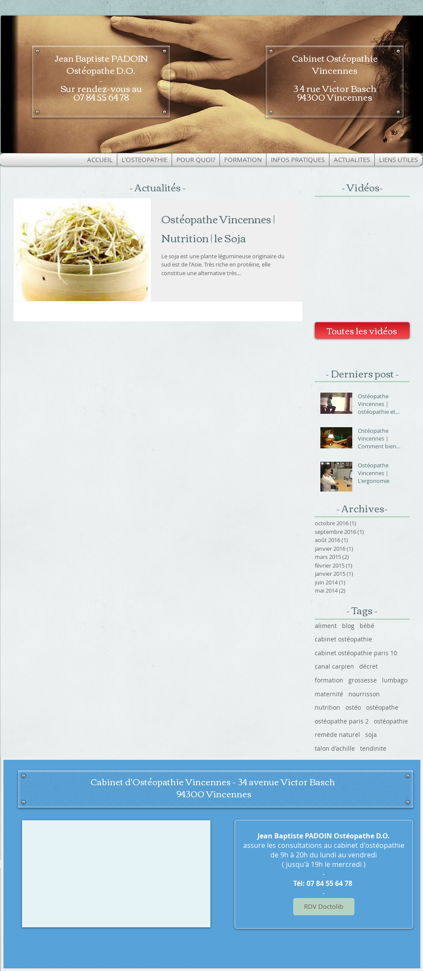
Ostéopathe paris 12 (73, 958)
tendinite (373, 748)
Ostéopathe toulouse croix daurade (67, 965)
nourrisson (364, 694)
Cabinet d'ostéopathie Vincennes (260, 955)
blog (348, 626)
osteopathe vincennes (60, 955)
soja (371, 734)
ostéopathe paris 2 (342, 721)
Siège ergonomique (243, 962)
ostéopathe (382, 707)
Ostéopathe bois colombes (392, 962)
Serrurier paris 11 (182, 955)
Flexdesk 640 (51, 958)
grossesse (362, 680)
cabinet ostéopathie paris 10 (356, 653)
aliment (326, 626)
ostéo (353, 707)
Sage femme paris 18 (157, 965)
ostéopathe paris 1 (115, 955)
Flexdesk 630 (136, 955)
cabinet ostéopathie (343, 639)
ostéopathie (391, 721)
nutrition (327, 707)
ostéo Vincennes (204, 955)
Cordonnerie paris (298, 962)
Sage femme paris (131, 965)
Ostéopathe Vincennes (30, 955)
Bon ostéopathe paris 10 (357, 962)
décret (368, 666)
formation (329, 680)
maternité (329, 694)
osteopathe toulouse (105, 965)
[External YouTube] (362, 262)
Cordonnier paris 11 (28, 958)
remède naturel (337, 734)
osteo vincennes (227, 955)
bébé (367, 626)
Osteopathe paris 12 (394, 955)
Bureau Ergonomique (271, 962)
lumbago (394, 680)
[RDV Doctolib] (323, 906)
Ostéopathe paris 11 (123, 962)
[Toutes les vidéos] (362, 330)
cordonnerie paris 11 (89, 955)
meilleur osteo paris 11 (183, 962)
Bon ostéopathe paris (325, 962)
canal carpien (334, 666)
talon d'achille (335, 748)
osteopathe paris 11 (153, 962)
